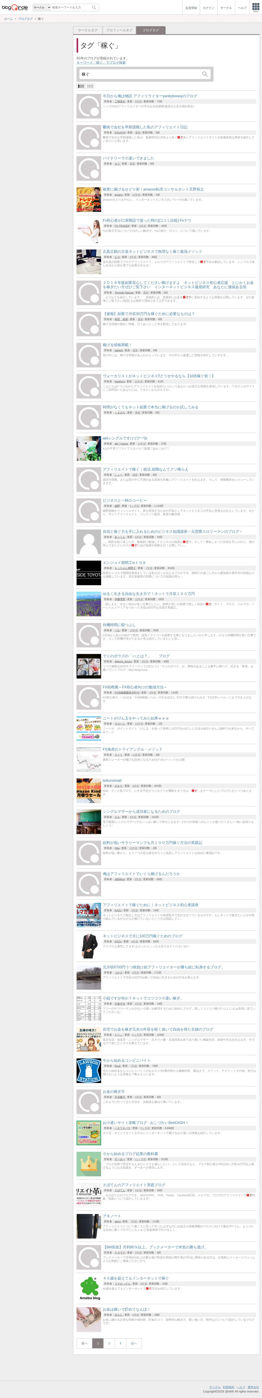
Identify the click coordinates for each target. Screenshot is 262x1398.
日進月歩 (120, 1003)
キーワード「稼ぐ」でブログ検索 (101, 62)
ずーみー (120, 1159)
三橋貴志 (120, 101)
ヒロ (117, 257)
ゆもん (119, 1314)
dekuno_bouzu (123, 661)
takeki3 (119, 350)
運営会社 (253, 1387)
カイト (119, 754)
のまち (119, 785)
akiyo (118, 1221)
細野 (117, 505)
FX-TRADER (122, 225)
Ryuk (118, 1065)
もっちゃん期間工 (125, 568)
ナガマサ (120, 1252)
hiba (117, 848)
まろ (117, 163)
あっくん (120, 537)
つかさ (119, 972)
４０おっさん (123, 1283)
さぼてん (120, 1190)
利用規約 (228, 1387)
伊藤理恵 (120, 599)
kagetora (120, 381)
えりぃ (119, 1034)
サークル (215, 1387)
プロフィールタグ (119, 30)
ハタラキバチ (123, 1128)
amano (119, 194)
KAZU (118, 910)
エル (117, 817)
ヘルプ (241, 1387)
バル (117, 630)
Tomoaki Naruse (124, 292)
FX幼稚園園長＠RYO (127, 692)
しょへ (119, 474)
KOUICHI (120, 132)
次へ (134, 1343)
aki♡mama (121, 443)
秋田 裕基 (121, 319)
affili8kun (120, 879)
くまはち (120, 412)
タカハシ (120, 723)
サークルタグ (88, 30)
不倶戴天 (120, 1097)
